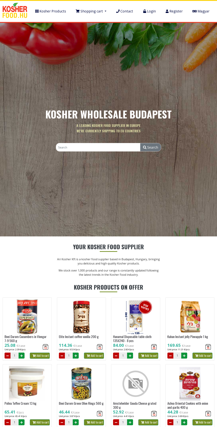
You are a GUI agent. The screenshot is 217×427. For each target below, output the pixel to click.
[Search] (98, 147)
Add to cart (41, 355)
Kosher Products (50, 11)
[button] (91, 11)
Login (149, 11)
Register (174, 11)
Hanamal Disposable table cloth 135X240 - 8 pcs (132, 338)
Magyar (200, 11)
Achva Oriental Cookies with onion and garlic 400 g (187, 405)
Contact (124, 11)
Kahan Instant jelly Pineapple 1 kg (187, 336)
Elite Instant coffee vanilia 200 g (79, 336)
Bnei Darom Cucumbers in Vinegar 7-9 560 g (26, 338)
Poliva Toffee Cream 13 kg (20, 403)
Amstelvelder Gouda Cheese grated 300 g (134, 405)
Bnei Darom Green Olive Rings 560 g (81, 403)
